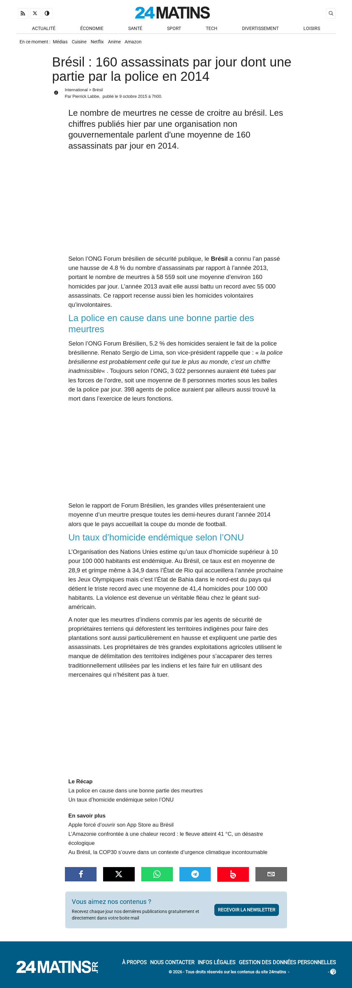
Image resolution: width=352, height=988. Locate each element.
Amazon (144, 44)
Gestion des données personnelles (287, 967)
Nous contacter (172, 967)
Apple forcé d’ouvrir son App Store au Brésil (121, 829)
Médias (61, 44)
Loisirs (311, 30)
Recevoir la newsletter (246, 914)
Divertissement (260, 30)
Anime (123, 44)
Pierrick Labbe (85, 100)
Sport (174, 30)
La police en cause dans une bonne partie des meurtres (136, 795)
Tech (211, 30)
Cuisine (82, 44)
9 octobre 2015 (133, 100)
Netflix (103, 44)
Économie (91, 30)
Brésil (98, 94)
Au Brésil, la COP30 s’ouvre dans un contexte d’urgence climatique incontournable (168, 856)
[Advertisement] (176, 209)
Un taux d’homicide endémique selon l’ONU (121, 804)
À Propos (134, 967)
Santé (135, 30)
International (76, 94)
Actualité (43, 30)
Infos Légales (217, 967)
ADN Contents (308, 976)
